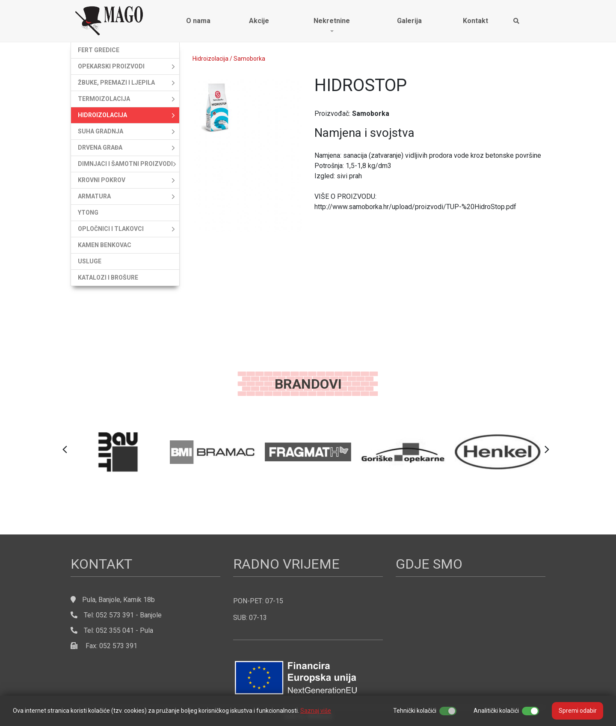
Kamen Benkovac (104, 245)
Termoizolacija (104, 98)
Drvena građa (100, 147)
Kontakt (475, 21)
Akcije (259, 21)
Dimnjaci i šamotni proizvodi (125, 163)
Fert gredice (98, 50)
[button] (65, 449)
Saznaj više (315, 710)
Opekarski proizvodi (111, 66)
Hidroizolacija (102, 115)
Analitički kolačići (496, 710)
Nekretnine (332, 21)
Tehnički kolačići (414, 710)
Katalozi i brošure (108, 277)
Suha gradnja (100, 131)
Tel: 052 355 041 (102, 630)
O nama (198, 21)
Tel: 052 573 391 (102, 615)
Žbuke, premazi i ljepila (116, 82)
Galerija (409, 21)
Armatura (94, 196)
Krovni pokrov (101, 180)
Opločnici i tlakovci (111, 228)
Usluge (89, 261)
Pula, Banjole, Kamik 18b (118, 600)
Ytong (88, 212)
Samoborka (249, 58)
